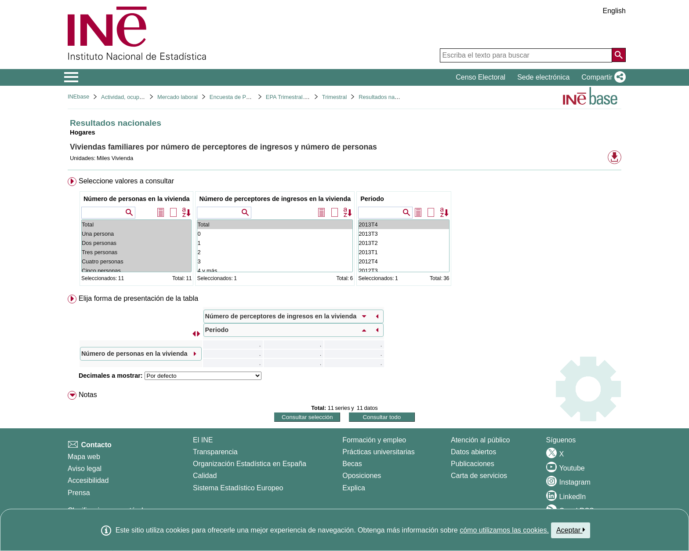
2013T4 (404, 224)
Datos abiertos (473, 452)
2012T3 (404, 270)
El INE (203, 440)
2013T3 (404, 233)
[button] (602, 77)
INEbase (78, 96)
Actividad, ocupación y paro (135, 97)
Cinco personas (137, 270)
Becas (352, 463)
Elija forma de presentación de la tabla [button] (138, 298)
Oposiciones (361, 475)
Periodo (372, 198)
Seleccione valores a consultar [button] (126, 181)
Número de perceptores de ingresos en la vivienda (275, 198)
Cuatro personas (137, 261)
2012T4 (404, 261)
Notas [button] (88, 394)
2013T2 (404, 243)
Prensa (79, 492)
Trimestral (334, 97)
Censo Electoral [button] (480, 77)
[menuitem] (344, 233)
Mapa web (84, 456)
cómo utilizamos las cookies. (504, 530)
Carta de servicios (479, 475)
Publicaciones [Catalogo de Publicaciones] (472, 463)
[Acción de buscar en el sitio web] (619, 55)
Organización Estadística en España (249, 463)
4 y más (274, 270)
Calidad (205, 475)
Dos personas (137, 243)
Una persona (137, 233)
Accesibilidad (88, 480)
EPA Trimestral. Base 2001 (299, 97)
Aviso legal (85, 468)
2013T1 (404, 252)
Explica (353, 488)
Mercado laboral (177, 97)
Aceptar (570, 530)
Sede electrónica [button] (543, 77)
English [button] (614, 11)
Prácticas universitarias (378, 452)
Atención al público (480, 440)
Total (137, 224)
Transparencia (215, 452)
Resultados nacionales (387, 97)
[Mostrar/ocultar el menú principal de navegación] (71, 77)
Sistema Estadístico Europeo (238, 488)
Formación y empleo (374, 440)
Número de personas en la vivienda (136, 198)
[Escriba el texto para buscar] (526, 55)
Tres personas (137, 252)
